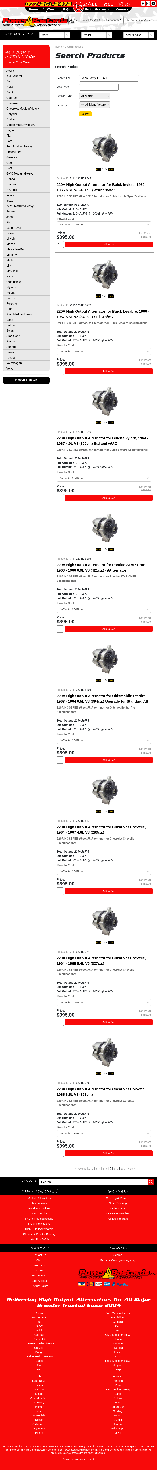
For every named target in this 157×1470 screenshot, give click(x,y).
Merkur (10, 260)
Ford (9, 141)
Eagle (10, 130)
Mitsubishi (12, 271)
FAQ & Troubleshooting (39, 1218)
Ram (9, 308)
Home (58, 46)
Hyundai (11, 189)
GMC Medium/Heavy (19, 173)
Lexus (10, 233)
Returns (39, 1270)
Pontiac (11, 298)
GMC (9, 168)
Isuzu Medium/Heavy (19, 206)
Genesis (11, 157)
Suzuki (10, 352)
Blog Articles (39, 1280)
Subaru (11, 346)
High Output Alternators (20, 54)
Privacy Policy (39, 1285)
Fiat (8, 135)
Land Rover (13, 227)
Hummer (11, 184)
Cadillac (11, 97)
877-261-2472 (48, 4)
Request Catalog (117, 1260)
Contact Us (39, 1254)
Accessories (91, 20)
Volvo (9, 368)
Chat (39, 1260)
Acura (10, 70)
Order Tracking (118, 1203)
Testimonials (112, 20)
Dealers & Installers (117, 1213)
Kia (8, 222)
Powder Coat (65, 218)
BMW (9, 86)
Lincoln (11, 238)
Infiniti (10, 195)
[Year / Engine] (138, 35)
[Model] (96, 35)
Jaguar (10, 211)
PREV (98, 169)
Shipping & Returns (117, 1198)
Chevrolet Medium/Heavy (22, 108)
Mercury (11, 254)
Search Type (64, 96)
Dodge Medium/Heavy (20, 124)
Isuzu (9, 200)
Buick (9, 92)
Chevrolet (12, 103)
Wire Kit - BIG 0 (39, 1239)
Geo (9, 162)
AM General (14, 76)
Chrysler (11, 114)
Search (85, 113)
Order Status (117, 1208)
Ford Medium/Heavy (19, 146)
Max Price (63, 87)
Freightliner (13, 151)
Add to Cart (108, 244)
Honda (10, 179)
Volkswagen (14, 363)
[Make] (54, 35)
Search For (63, 78)
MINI (9, 265)
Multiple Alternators (39, 1198)
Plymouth (12, 287)
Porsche (11, 303)
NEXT (111, 169)
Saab (9, 319)
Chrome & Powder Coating (39, 1234)
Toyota (10, 357)
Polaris (10, 292)
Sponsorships (39, 1213)
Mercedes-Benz (16, 249)
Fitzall (74, 20)
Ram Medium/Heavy (19, 314)
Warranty (39, 1265)
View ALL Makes (26, 380)
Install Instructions (39, 1208)
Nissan (10, 276)
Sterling (11, 341)
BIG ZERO (60, 20)
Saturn (10, 325)
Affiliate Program (118, 1218)
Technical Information (140, 20)
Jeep (9, 216)
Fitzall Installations (39, 1223)
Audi (9, 81)
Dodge (10, 119)
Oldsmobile (13, 281)
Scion (10, 330)
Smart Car (13, 336)
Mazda (10, 244)
